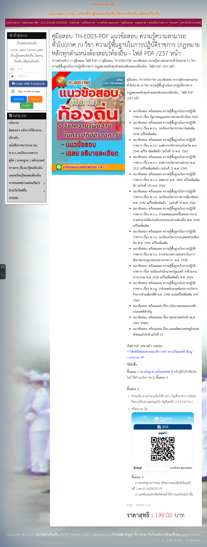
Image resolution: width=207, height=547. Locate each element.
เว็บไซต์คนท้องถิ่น (47, 535)
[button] (26, 91)
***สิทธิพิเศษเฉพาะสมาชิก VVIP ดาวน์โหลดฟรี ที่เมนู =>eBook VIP (159, 355)
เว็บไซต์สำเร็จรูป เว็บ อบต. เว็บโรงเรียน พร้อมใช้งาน (145, 535)
